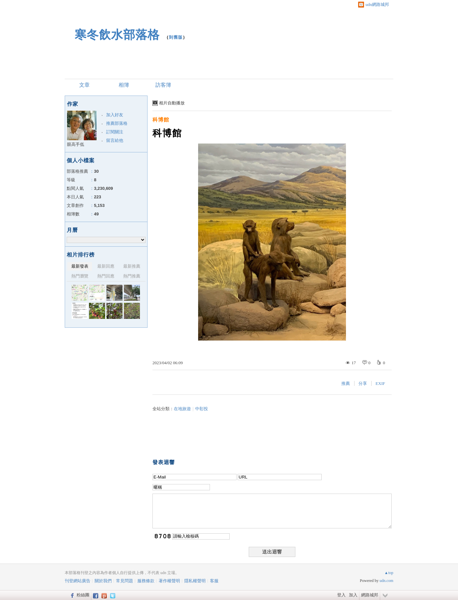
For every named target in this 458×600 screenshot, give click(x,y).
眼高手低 (75, 144)
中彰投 (201, 408)
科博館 (160, 119)
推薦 (345, 383)
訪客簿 (163, 85)
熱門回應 (105, 276)
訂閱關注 (114, 131)
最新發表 (79, 266)
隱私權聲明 (195, 580)
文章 (84, 85)
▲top (388, 572)
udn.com (386, 580)
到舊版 (176, 37)
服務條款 (145, 580)
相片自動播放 (172, 102)
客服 (214, 580)
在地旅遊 (182, 408)
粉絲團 (83, 594)
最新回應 (105, 266)
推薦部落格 (116, 123)
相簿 (124, 85)
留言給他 (114, 140)
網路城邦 (369, 594)
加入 (353, 594)
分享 (362, 383)
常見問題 (124, 580)
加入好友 (114, 114)
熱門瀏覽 (79, 276)
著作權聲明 (169, 580)
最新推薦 (131, 266)
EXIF (380, 383)
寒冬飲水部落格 (117, 34)
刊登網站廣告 (77, 580)
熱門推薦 (131, 276)
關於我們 (103, 580)
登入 (341, 594)
